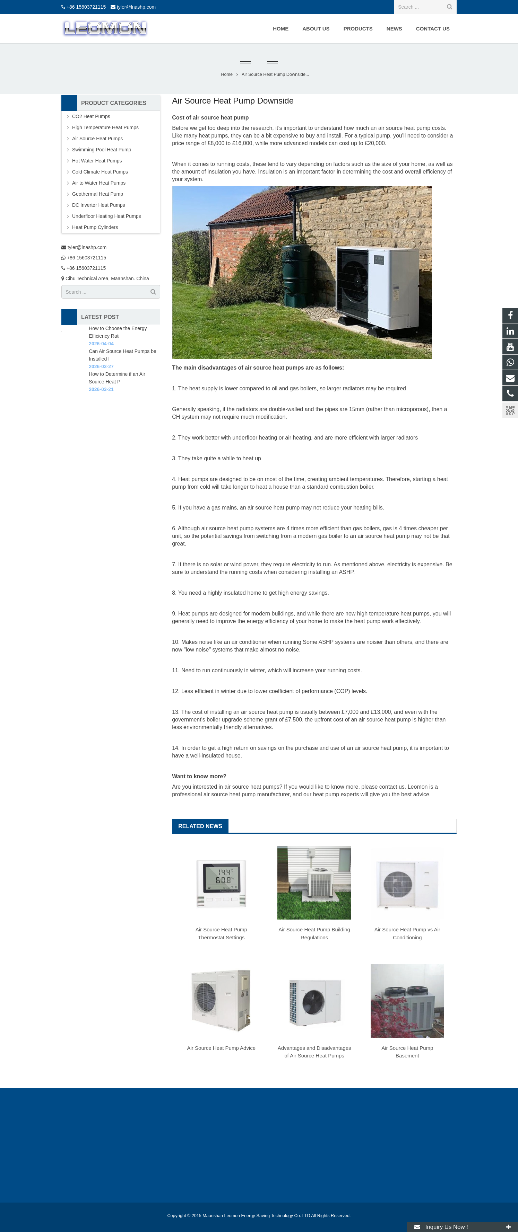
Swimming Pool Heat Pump (101, 149)
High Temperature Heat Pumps (105, 127)
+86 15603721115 (86, 7)
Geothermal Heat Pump (97, 194)
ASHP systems (337, 642)
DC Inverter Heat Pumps (98, 205)
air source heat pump (404, 128)
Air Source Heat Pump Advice (221, 1048)
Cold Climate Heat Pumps (100, 172)
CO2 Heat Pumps (91, 116)
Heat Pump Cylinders (95, 227)
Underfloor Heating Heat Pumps (106, 216)
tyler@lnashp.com (136, 7)
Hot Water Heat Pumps (97, 160)
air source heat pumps (251, 787)
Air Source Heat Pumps (97, 138)
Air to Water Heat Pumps (99, 183)
